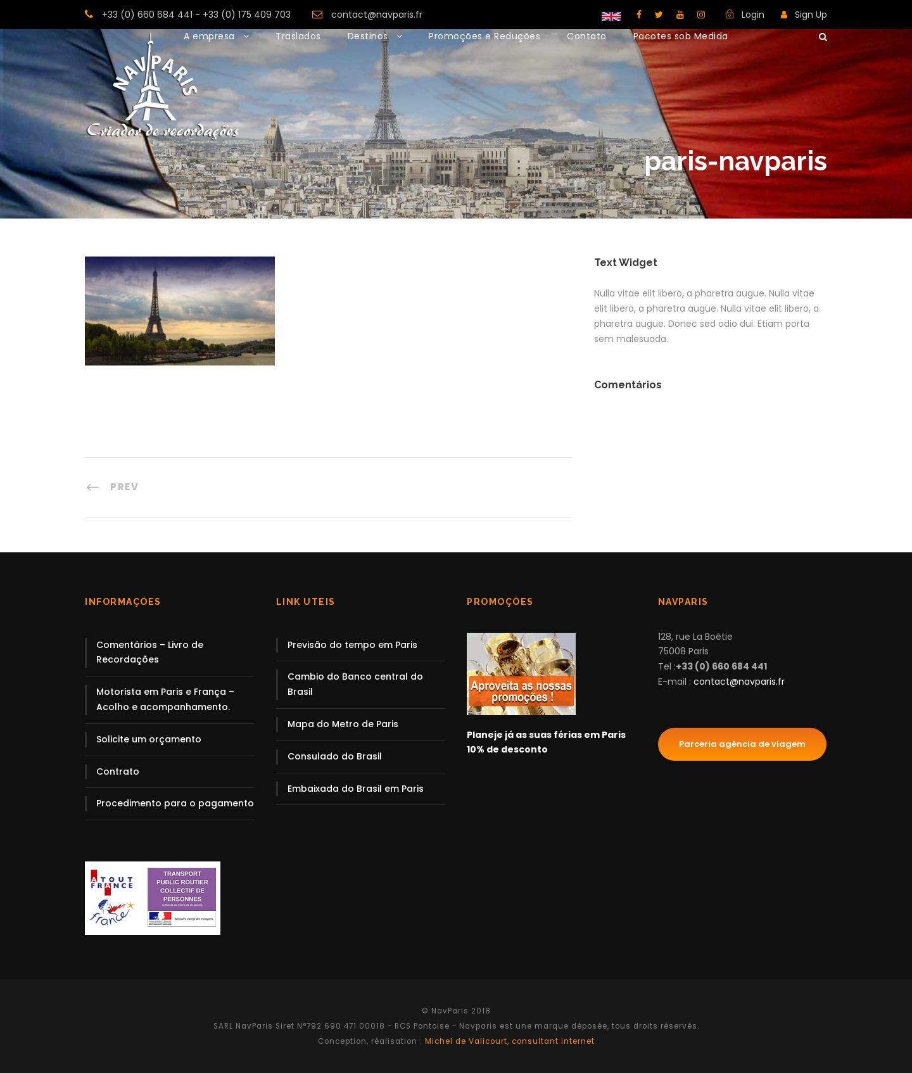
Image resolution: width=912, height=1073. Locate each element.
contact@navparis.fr (376, 14)
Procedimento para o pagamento (175, 803)
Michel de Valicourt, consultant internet (508, 1041)
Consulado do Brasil (335, 756)
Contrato (117, 771)
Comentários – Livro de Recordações (149, 652)
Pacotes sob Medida (680, 36)
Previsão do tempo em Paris (352, 644)
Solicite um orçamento (148, 739)
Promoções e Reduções (484, 36)
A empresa (209, 36)
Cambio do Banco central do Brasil (355, 684)
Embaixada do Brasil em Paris (356, 788)
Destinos (368, 36)
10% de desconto (507, 749)
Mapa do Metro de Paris (343, 724)
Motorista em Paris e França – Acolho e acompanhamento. (165, 699)
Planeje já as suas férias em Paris (546, 734)
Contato (587, 36)
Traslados (298, 36)
